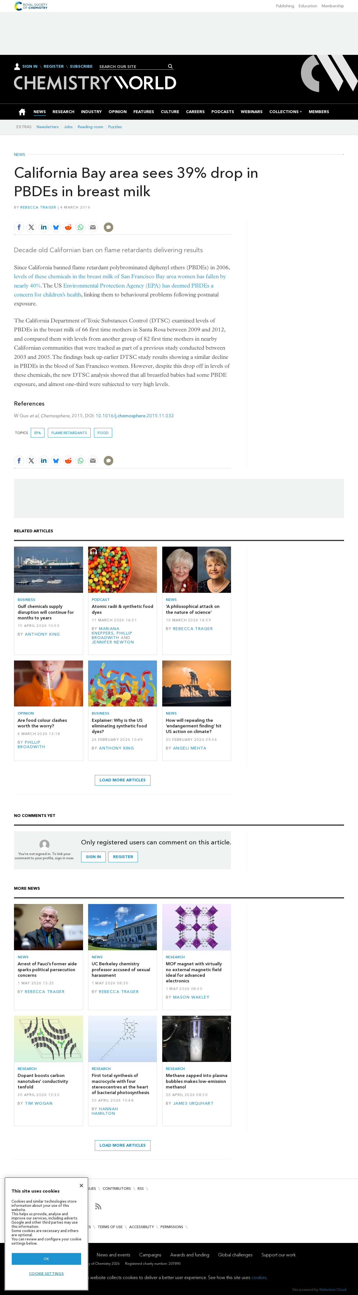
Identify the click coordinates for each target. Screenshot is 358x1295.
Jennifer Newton (113, 642)
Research (175, 957)
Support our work (279, 1254)
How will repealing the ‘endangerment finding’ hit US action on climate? (194, 726)
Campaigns (150, 1254)
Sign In (29, 66)
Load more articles (123, 780)
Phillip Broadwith (112, 635)
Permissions (172, 1227)
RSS (141, 1188)
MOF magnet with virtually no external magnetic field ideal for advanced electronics (194, 972)
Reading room (90, 127)
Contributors (117, 1188)
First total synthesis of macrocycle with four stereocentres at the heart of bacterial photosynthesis (120, 1084)
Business (26, 600)
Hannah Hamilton (105, 1111)
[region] (46, 1234)
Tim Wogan (39, 1103)
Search (170, 66)
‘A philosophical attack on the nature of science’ (193, 609)
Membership (333, 6)
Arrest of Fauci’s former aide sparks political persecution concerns (47, 969)
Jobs (68, 127)
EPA (37, 433)
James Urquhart (193, 1103)
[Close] (81, 1185)
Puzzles (115, 127)
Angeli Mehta (189, 748)
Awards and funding (189, 1254)
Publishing (285, 6)
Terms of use (110, 1227)
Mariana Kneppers (105, 631)
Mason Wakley (191, 997)
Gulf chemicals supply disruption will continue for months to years (46, 612)
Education (308, 6)
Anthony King (42, 634)
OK (46, 1259)
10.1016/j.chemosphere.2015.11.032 (135, 415)
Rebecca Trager (38, 207)
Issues (90, 1188)
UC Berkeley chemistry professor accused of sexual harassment (121, 969)
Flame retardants (69, 433)
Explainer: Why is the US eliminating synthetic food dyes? (119, 726)
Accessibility (141, 1227)
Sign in (93, 856)
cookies (259, 1277)
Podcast (101, 600)
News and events (113, 1254)
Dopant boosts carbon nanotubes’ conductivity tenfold (43, 1081)
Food (103, 433)
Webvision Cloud (332, 1289)
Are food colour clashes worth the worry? (42, 723)
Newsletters (48, 127)
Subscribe (81, 66)
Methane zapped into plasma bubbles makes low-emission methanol (196, 1081)
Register (54, 66)
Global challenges (235, 1254)
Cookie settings (46, 1273)
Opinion (26, 713)
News (19, 155)
